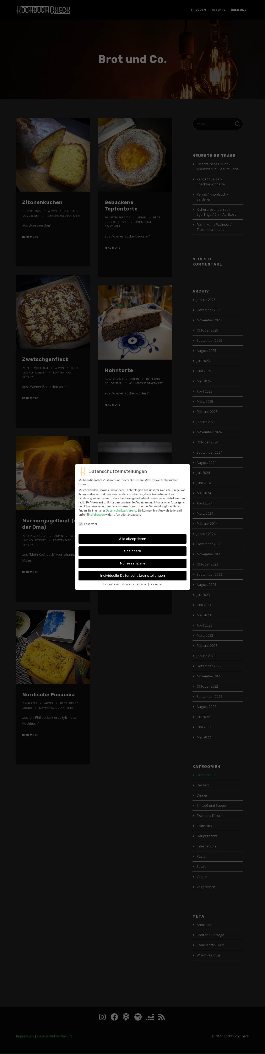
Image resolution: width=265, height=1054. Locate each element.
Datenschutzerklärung (121, 511)
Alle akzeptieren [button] (132, 540)
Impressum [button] (156, 585)
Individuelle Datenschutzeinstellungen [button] (132, 576)
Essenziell (88, 525)
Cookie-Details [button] (111, 585)
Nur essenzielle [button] (132, 564)
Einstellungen (96, 515)
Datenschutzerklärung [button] (135, 585)
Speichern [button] (132, 552)
